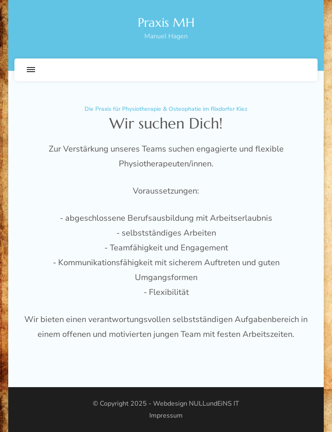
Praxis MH (166, 22)
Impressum (166, 415)
